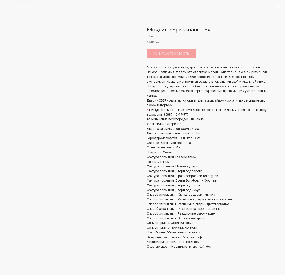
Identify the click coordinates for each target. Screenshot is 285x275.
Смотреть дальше (21, 6)
